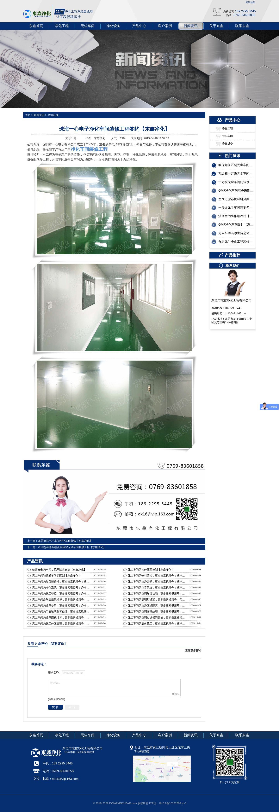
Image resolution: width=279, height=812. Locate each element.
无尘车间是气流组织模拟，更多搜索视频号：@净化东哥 (62, 599)
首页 (28, 115)
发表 (55, 707)
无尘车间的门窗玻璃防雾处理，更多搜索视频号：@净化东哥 (62, 611)
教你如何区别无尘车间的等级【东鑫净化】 (236, 165)
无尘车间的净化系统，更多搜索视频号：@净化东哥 (62, 587)
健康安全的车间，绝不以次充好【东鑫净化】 (59, 569)
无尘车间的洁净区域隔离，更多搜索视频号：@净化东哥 (158, 605)
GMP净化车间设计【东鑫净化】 (236, 224)
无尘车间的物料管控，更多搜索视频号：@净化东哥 (158, 575)
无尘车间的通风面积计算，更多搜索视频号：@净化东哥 (62, 617)
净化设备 (113, 26)
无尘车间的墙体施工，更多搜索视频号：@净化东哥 (158, 623)
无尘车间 (88, 26)
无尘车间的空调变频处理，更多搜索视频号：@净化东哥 (158, 611)
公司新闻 (53, 115)
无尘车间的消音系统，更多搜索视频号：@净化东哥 (158, 587)
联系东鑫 (242, 26)
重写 (72, 707)
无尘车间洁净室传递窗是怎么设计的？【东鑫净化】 (236, 233)
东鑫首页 (36, 26)
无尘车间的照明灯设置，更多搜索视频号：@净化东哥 (158, 599)
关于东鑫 (216, 26)
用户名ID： (55, 672)
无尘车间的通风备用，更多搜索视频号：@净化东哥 (62, 605)
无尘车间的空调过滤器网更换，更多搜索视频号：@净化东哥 (158, 617)
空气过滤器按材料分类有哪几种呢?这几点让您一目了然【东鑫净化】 (236, 199)
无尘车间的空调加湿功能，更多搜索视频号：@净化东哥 (158, 593)
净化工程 (62, 26)
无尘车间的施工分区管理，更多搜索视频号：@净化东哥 (62, 623)
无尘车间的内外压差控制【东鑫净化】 (151, 569)
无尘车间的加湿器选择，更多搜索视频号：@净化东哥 (62, 581)
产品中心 (139, 26)
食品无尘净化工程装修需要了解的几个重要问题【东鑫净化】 (236, 241)
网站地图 (250, 2)
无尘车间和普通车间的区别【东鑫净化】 (56, 575)
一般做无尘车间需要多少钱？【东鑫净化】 (236, 207)
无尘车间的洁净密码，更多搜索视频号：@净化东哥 (158, 581)
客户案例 (165, 26)
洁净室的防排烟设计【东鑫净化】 (236, 216)
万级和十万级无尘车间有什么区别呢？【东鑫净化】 (236, 173)
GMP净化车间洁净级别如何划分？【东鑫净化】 (236, 190)
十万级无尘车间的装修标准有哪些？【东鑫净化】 (236, 182)
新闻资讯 (191, 26)
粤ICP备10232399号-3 (172, 803)
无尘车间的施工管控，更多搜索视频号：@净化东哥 (62, 593)
